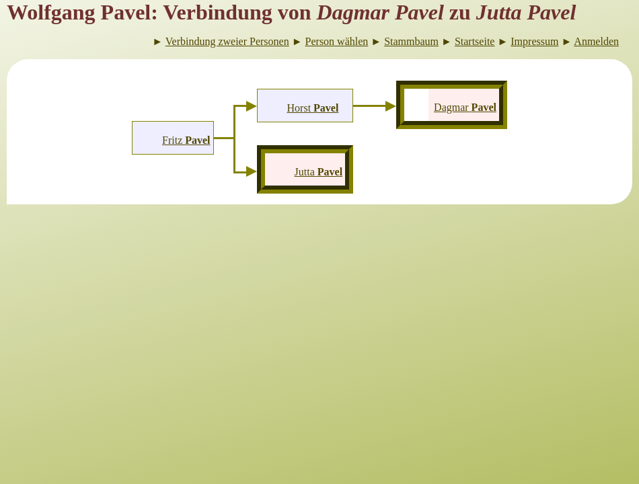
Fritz (186, 140)
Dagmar (465, 107)
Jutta (319, 171)
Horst (313, 108)
